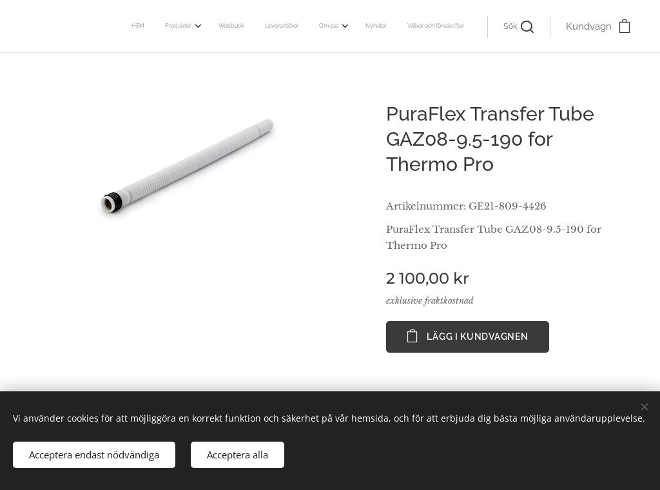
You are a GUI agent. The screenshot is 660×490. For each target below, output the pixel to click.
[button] (518, 26)
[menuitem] (331, 26)
